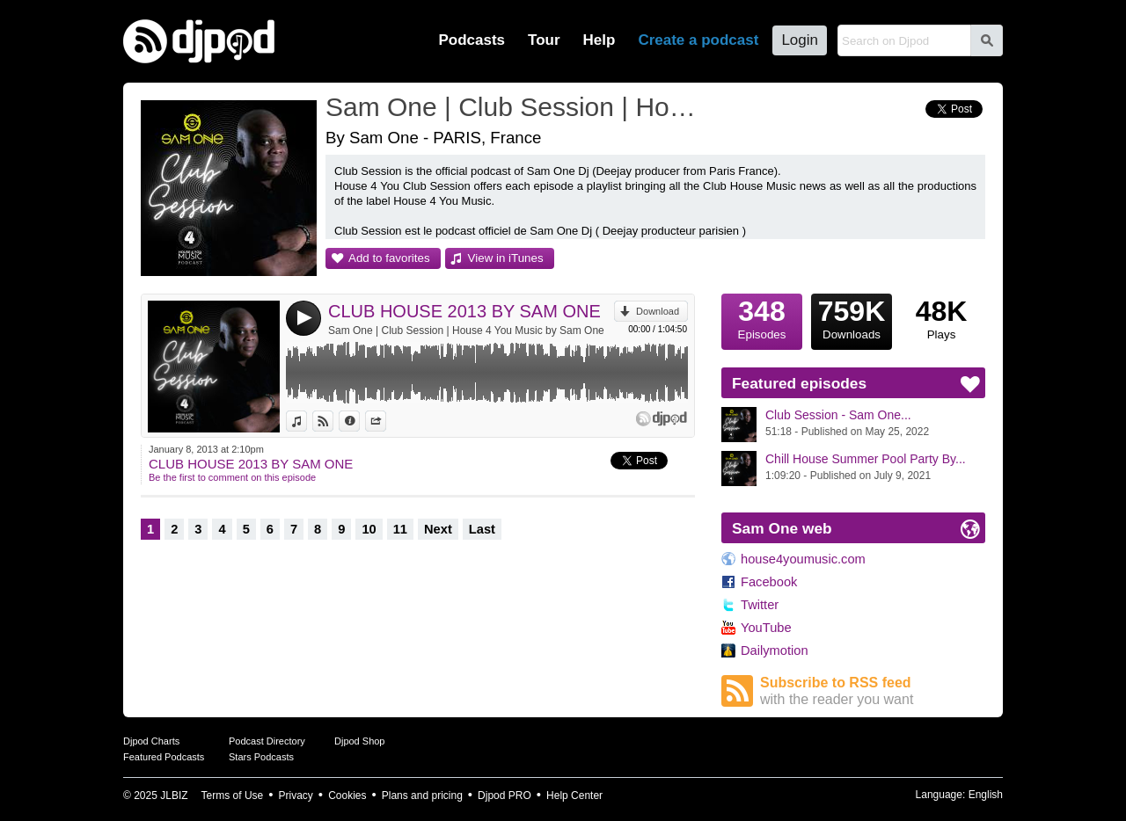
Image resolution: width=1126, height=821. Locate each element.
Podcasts (471, 40)
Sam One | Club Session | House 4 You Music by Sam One (466, 330)
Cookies (347, 795)
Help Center (574, 795)
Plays (941, 317)
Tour (544, 40)
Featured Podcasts (163, 757)
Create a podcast (698, 40)
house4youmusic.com (803, 559)
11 (400, 529)
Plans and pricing (422, 795)
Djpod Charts (151, 741)
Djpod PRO (504, 795)
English (986, 794)
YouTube (766, 628)
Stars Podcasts (261, 757)
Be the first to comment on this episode (232, 477)
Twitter (760, 605)
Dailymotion (774, 650)
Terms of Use (232, 795)
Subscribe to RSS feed (872, 691)
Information (359, 421)
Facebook (769, 582)
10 (369, 529)
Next (438, 529)
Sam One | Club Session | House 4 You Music (514, 106)
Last (482, 529)
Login (799, 40)
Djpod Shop (359, 741)
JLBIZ (173, 795)
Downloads (851, 317)
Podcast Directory (267, 741)
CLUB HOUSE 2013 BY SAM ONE (464, 311)
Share (385, 421)
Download (657, 311)
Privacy (296, 795)
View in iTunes (506, 258)
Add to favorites (389, 258)
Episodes (761, 317)
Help (599, 40)
